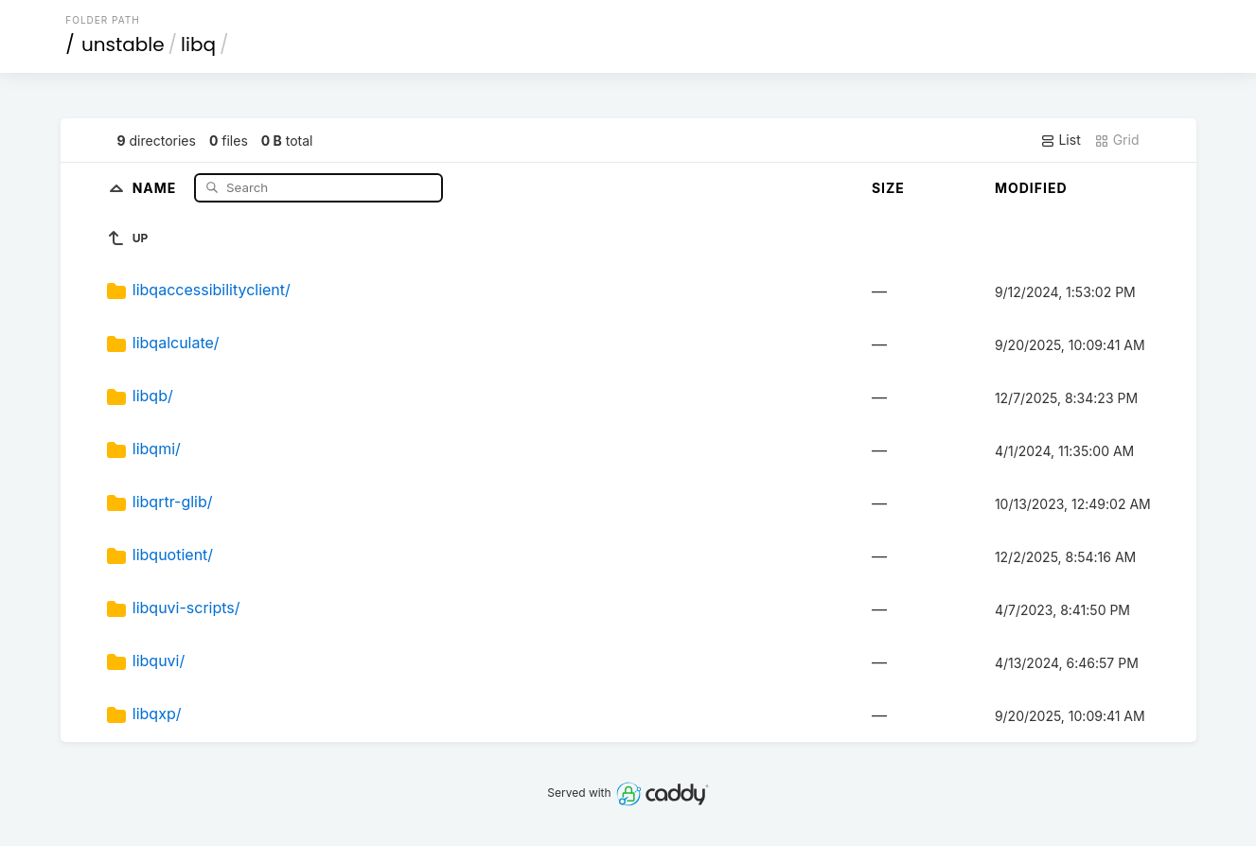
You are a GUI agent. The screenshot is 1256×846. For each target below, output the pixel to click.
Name (157, 187)
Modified (1031, 188)
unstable (123, 44)
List (1060, 140)
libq (198, 44)
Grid (1117, 140)
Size (888, 188)
